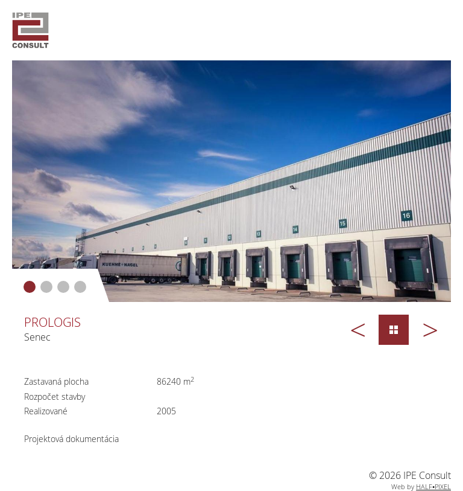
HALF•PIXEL (433, 486)
